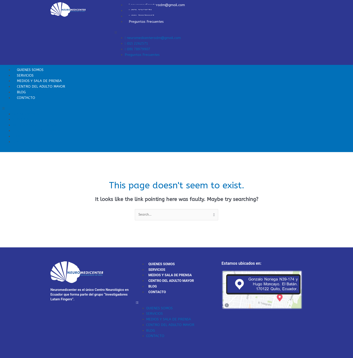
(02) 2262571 (136, 43)
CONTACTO (26, 98)
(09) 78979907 (137, 49)
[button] (209, 32)
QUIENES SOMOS (25, 114)
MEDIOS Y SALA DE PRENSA (34, 125)
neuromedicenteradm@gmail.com (153, 38)
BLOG (16, 136)
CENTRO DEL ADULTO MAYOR (41, 86)
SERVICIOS (20, 119)
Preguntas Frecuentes (146, 22)
